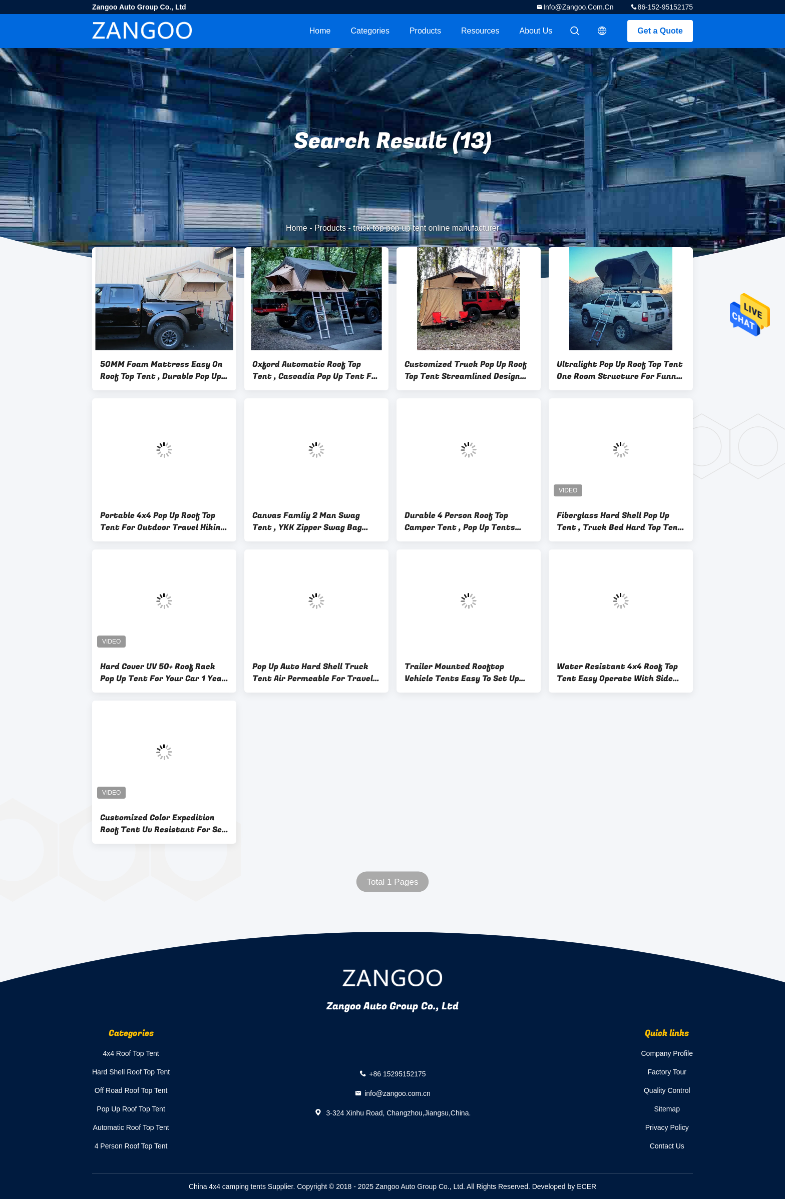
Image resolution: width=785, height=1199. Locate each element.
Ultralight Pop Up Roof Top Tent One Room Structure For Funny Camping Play (620, 370)
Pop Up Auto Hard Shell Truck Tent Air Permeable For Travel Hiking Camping (312, 673)
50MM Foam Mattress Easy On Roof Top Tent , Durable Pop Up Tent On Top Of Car (161, 370)
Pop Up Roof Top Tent (131, 1109)
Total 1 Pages (392, 882)
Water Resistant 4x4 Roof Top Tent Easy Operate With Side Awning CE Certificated (617, 673)
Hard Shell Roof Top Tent (131, 1072)
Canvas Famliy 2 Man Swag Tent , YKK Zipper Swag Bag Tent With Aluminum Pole (307, 521)
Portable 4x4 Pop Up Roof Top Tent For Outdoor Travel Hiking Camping (162, 521)
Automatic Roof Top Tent (131, 1127)
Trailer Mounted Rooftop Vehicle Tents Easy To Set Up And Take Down (462, 673)
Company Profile (667, 1053)
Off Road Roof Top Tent (131, 1090)
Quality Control (667, 1090)
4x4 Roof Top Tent (131, 1053)
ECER (586, 1186)
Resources (480, 31)
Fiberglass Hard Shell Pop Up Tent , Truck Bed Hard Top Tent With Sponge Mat (619, 521)
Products (425, 31)
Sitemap (667, 1109)
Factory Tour (666, 1072)
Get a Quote (660, 31)
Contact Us (667, 1146)
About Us (536, 31)
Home (320, 31)
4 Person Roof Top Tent (131, 1146)
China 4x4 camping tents (227, 1186)
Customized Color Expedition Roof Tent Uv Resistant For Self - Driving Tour (164, 824)
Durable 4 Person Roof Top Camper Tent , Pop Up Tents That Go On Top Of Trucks (460, 521)
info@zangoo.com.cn (578, 7)
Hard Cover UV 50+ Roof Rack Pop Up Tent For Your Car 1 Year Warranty (163, 673)
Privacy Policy (667, 1127)
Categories (370, 31)
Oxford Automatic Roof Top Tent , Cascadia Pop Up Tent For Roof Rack (316, 370)
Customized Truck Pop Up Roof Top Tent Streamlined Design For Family (466, 370)
